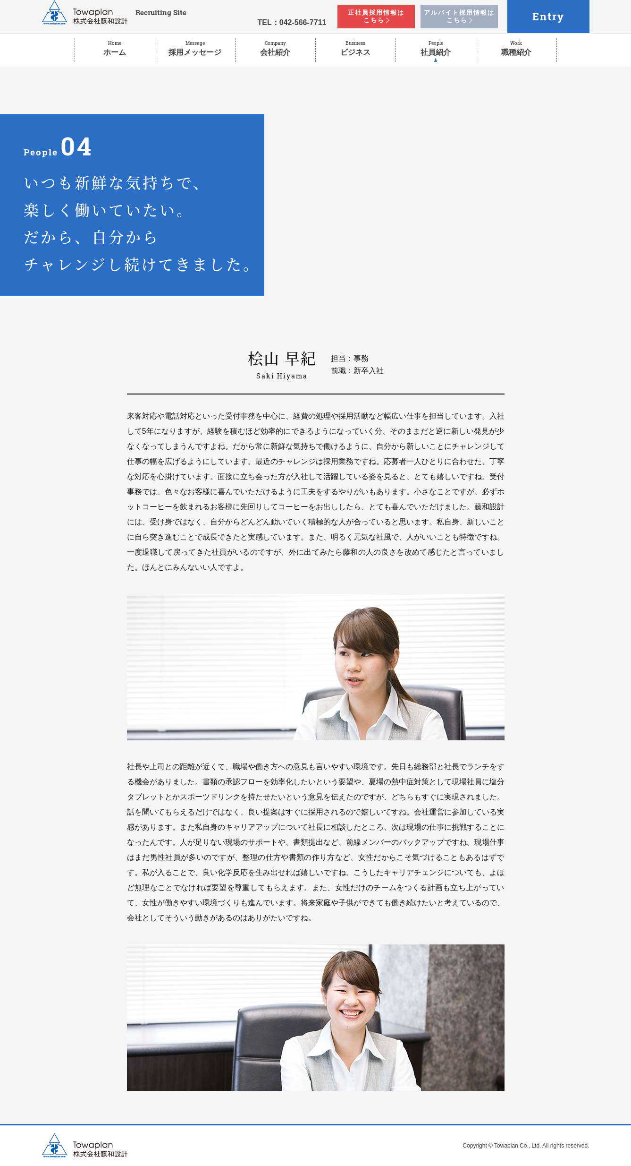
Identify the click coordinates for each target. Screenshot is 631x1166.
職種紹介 (516, 48)
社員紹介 (436, 48)
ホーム (115, 48)
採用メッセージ (195, 48)
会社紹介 (275, 48)
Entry (548, 16)
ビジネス (355, 48)
